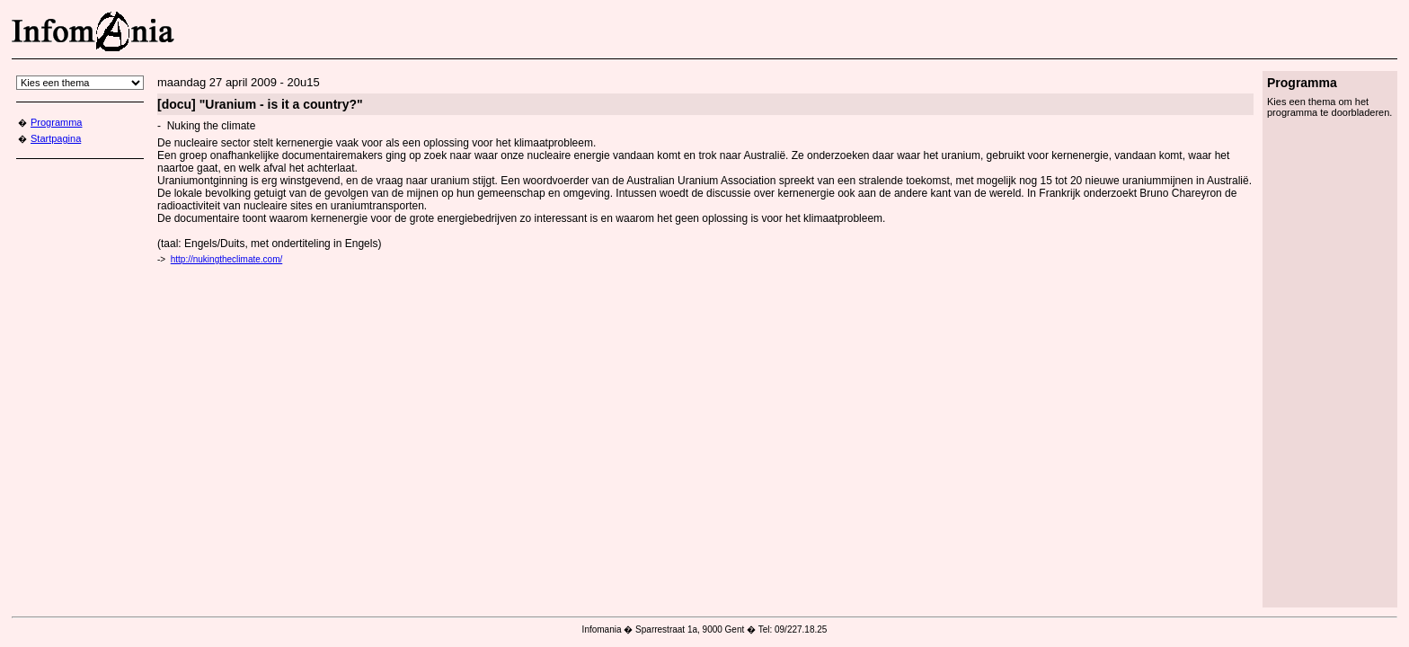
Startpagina (56, 138)
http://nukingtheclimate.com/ (227, 259)
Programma (56, 122)
